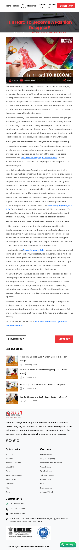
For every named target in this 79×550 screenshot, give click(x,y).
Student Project (11, 479)
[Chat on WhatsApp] (68, 544)
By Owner (13, 80)
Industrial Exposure (13, 463)
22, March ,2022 (27, 80)
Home (8, 6)
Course (16, 6)
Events (8, 471)
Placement (32, 6)
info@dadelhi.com (17, 514)
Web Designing (46, 471)
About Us (9, 454)
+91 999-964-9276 (17, 504)
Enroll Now (66, 6)
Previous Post (16, 339)
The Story (23, 6)
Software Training (47, 475)
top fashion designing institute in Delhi (39, 157)
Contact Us (10, 484)
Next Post (64, 339)
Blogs (23, 32)
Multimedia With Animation (51, 463)
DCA (42, 484)
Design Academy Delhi (33, 250)
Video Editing (45, 467)
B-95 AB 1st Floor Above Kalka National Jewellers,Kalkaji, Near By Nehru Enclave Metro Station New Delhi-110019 (39, 520)
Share (67, 80)
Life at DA (10, 467)
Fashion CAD (45, 479)
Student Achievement (14, 475)
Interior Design (46, 454)
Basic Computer (46, 488)
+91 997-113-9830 (17, 509)
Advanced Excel (46, 492)
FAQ (7, 488)
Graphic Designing (47, 458)
